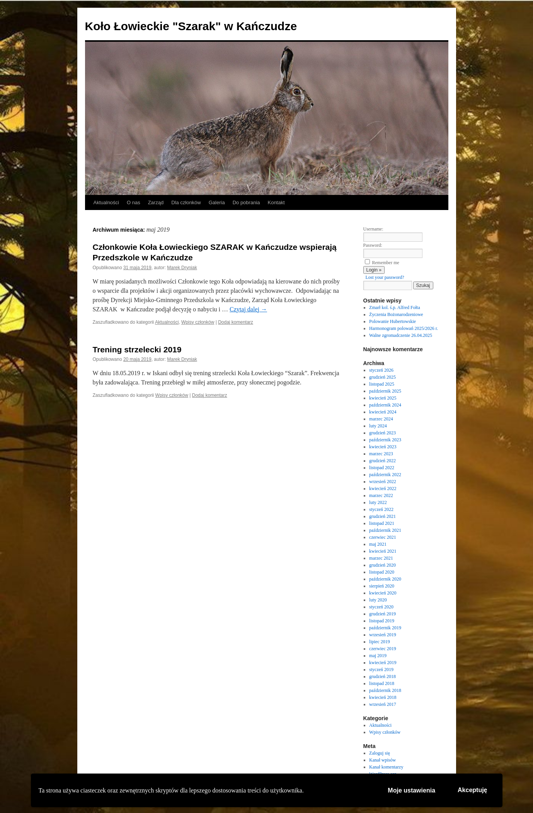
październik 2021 (385, 530)
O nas (133, 202)
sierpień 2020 (381, 586)
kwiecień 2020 (382, 593)
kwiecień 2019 (382, 662)
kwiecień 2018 (382, 697)
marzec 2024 (381, 419)
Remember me (385, 262)
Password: (372, 245)
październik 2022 (385, 474)
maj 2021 (378, 544)
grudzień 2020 (382, 565)
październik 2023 (385, 439)
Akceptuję (472, 790)
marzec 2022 (381, 495)
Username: (373, 229)
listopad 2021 (381, 523)
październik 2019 (385, 627)
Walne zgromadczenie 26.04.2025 (400, 335)
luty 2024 (378, 426)
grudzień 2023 (382, 433)
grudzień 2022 (382, 460)
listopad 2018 (381, 683)
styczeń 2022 (381, 509)
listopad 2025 (381, 384)
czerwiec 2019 (382, 648)
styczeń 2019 (381, 669)
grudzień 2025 (382, 377)
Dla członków (186, 202)
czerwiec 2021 (382, 537)
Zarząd (155, 202)
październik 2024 (385, 405)
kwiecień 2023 (382, 446)
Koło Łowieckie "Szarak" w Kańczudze (191, 26)
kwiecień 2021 (382, 551)
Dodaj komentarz (235, 322)
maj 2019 (378, 655)
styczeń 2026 (381, 370)
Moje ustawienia (411, 790)
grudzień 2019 (382, 614)
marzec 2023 (381, 453)
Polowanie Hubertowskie (392, 321)
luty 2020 (378, 600)
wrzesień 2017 (382, 704)
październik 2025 (385, 391)
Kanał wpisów (382, 760)
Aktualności (106, 202)
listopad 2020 (381, 572)
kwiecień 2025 (382, 398)
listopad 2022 (381, 467)
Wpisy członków (197, 322)
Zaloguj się (379, 753)
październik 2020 (385, 579)
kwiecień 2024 (382, 412)
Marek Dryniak (182, 267)
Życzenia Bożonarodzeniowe (396, 314)
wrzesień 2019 (382, 634)
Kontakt (275, 202)
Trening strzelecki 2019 (137, 349)
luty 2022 (378, 502)
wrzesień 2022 (382, 481)
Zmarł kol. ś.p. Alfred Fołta (394, 307)
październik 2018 (385, 690)
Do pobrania (246, 202)
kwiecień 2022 (382, 488)
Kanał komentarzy (386, 767)
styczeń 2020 (381, 607)
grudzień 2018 (382, 676)
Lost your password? (385, 277)
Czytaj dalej (248, 309)
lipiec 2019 (379, 641)
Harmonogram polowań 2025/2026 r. (403, 328)
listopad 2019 (381, 620)
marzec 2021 (381, 558)
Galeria (217, 202)
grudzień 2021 (382, 516)
